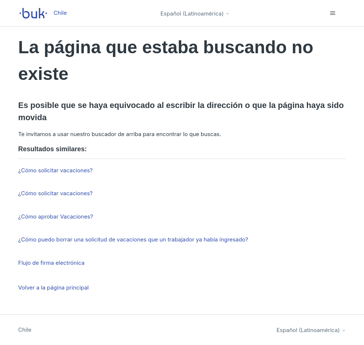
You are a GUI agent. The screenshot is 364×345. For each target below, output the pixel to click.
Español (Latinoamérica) (195, 13)
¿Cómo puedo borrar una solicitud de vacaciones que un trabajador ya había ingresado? (133, 239)
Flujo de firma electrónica (51, 262)
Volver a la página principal (53, 287)
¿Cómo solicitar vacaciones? (55, 170)
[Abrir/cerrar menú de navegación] (333, 13)
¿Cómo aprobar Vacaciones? (55, 216)
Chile (24, 329)
